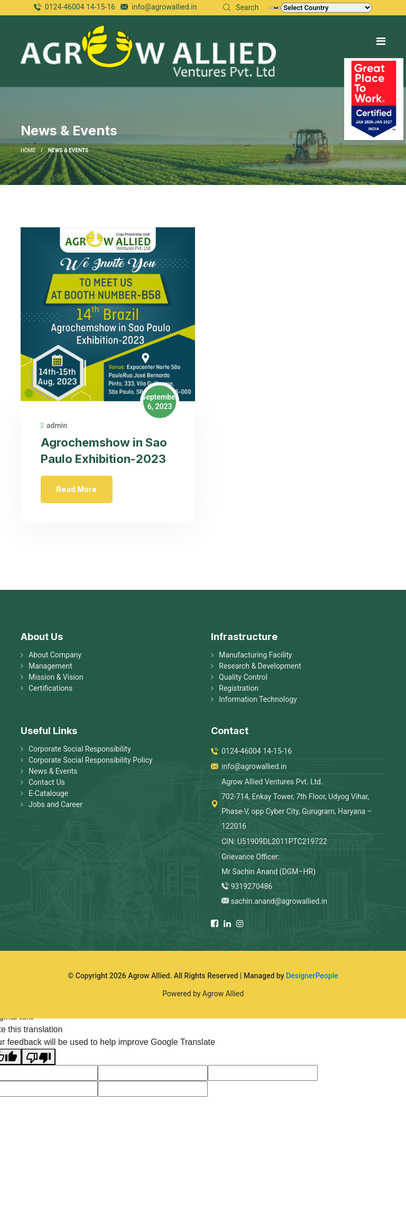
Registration (239, 690)
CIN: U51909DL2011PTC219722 (274, 843)
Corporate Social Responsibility (80, 750)
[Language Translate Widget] (275, 8)
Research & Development (260, 667)
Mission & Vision (56, 678)
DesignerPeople (312, 977)
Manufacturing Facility (255, 656)
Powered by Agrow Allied (203, 995)
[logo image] (148, 50)
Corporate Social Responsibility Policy (91, 761)
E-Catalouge (48, 795)
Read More (78, 489)
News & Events (53, 772)
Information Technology (258, 701)
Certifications (50, 690)
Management (50, 667)
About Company (55, 656)
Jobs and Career (55, 806)
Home (28, 150)
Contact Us (47, 784)
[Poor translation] (39, 1058)
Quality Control (243, 678)
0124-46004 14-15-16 (80, 7)
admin (55, 426)
